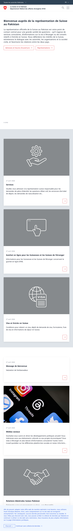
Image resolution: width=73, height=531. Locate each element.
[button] (69, 471)
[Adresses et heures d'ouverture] (19, 48)
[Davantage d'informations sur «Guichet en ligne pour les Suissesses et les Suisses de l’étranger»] (64, 203)
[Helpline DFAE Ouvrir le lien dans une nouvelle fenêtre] (12, 499)
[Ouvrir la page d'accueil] (25, 8)
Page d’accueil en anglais (19, 461)
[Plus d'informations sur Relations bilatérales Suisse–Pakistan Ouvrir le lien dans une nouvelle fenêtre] (64, 447)
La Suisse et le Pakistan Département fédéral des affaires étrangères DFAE (28, 8)
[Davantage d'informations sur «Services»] (64, 135)
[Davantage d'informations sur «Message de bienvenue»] (64, 312)
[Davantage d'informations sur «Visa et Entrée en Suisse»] (64, 271)
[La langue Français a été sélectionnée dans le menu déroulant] (66, 2)
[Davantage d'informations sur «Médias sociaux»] (64, 385)
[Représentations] (45, 48)
